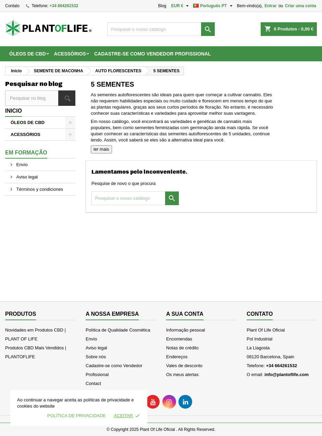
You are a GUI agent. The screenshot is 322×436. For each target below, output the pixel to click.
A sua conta (184, 314)
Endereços (176, 356)
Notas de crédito (182, 347)
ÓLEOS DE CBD (27, 54)
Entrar (270, 5)
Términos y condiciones (39, 189)
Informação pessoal (185, 330)
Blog (162, 5)
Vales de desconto (184, 365)
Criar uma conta (300, 5)
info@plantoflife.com (286, 374)
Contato (12, 5)
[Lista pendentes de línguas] (213, 6)
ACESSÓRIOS (70, 54)
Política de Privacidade (76, 415)
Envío (21, 164)
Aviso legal (26, 176)
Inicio (13, 111)
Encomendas (179, 338)
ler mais (101, 149)
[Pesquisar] (160, 29)
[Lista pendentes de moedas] (181, 6)
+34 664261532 (64, 5)
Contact (93, 383)
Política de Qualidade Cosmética (118, 330)
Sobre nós (96, 356)
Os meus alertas (182, 374)
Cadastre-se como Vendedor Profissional (152, 54)
